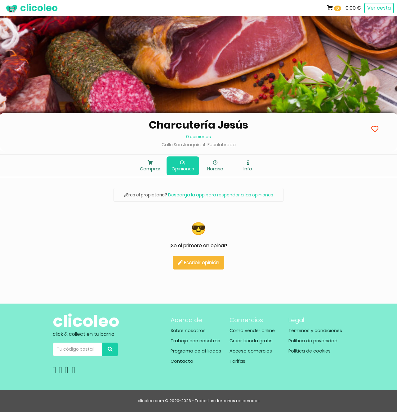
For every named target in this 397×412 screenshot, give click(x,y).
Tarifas (237, 361)
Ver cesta (379, 7)
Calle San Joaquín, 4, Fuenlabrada (199, 145)
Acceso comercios (251, 351)
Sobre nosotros (188, 330)
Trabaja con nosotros (195, 341)
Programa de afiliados (196, 351)
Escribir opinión (198, 262)
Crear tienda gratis (251, 341)
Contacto (182, 361)
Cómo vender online (252, 330)
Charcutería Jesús (198, 124)
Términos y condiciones (315, 330)
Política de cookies (309, 351)
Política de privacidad (312, 341)
